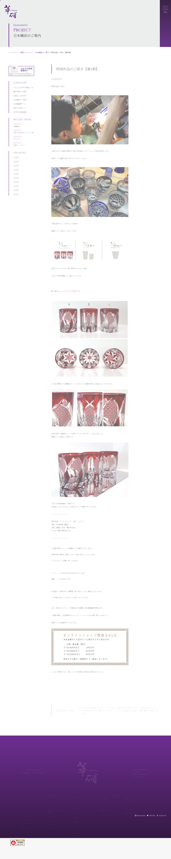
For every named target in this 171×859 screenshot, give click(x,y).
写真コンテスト (24, 137)
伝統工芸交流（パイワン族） (24, 124)
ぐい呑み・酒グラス (82, 815)
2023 (15, 154)
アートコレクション (56, 813)
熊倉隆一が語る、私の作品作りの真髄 (56, 808)
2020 (15, 166)
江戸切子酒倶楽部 (20, 105)
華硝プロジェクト (27, 52)
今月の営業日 (25, 820)
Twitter (152, 816)
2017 (15, 178)
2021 (15, 162)
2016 (15, 183)
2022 (15, 158)
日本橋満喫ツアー (20, 97)
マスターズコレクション (56, 816)
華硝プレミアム (56, 794)
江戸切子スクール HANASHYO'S (133, 795)
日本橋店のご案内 (42, 52)
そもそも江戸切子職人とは (23, 80)
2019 (15, 170)
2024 (15, 150)
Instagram (141, 816)
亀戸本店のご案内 (20, 84)
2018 (15, 174)
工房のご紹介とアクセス (108, 811)
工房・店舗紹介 (108, 794)
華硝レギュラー (82, 794)
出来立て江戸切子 (20, 89)
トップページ (13, 52)
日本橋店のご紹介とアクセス (108, 807)
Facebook (162, 816)
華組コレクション (56, 820)
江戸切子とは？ (31, 826)
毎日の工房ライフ (20, 101)
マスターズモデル (82, 807)
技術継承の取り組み (133, 809)
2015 (15, 187)
